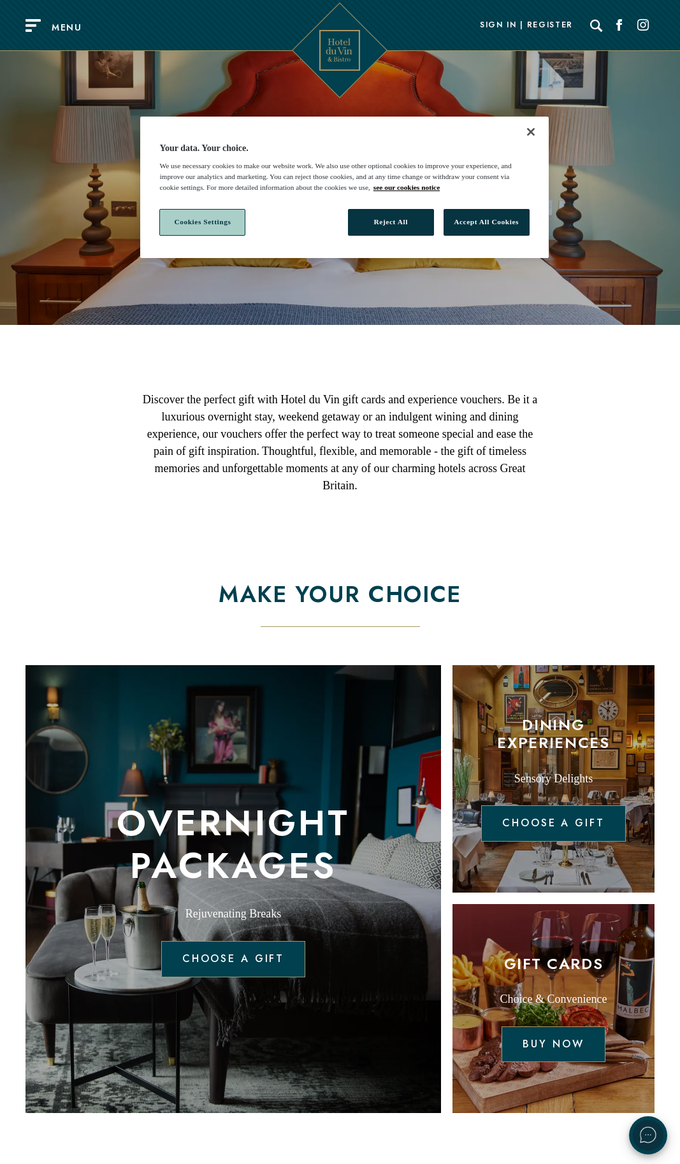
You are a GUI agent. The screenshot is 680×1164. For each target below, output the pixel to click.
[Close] (531, 132)
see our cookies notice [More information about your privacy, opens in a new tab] (406, 187)
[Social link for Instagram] (643, 25)
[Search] (596, 25)
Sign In (498, 25)
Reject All (391, 222)
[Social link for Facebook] (619, 25)
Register (550, 25)
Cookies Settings (202, 222)
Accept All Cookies (486, 222)
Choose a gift (233, 958)
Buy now (553, 1044)
